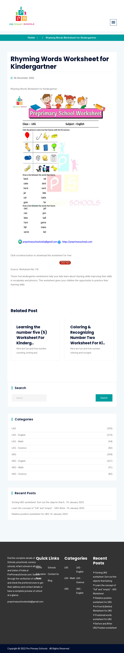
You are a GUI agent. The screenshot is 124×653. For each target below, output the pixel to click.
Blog (50, 580)
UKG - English (19, 461)
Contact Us (53, 574)
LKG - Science (19, 448)
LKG (14, 428)
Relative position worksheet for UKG (30, 514)
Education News (41, 576)
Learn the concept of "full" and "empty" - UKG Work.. (39, 508)
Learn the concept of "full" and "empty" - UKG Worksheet (104, 589)
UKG (14, 454)
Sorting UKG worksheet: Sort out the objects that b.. (38, 502)
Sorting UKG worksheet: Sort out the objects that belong (104, 576)
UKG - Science (19, 474)
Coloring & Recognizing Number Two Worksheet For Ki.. (87, 335)
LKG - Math (17, 441)
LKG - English (18, 435)
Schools (52, 567)
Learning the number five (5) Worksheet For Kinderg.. (31, 335)
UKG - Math (18, 467)
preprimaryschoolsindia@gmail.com (25, 601)
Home (31, 37)
